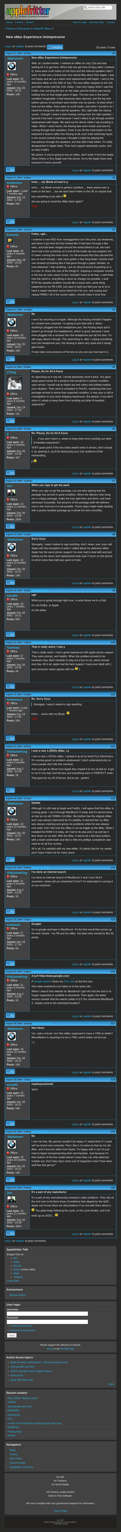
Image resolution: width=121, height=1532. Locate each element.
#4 (113, 309)
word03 (12, 595)
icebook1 (13, 924)
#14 (113, 867)
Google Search (42, 981)
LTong (11, 372)
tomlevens (14, 182)
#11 (113, 694)
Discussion (23, 28)
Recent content (18, 1295)
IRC (15, 1258)
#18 (113, 1079)
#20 (113, 1187)
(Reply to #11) (40, 746)
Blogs (13, 1450)
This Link (69, 981)
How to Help (60, 1511)
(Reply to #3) (41, 309)
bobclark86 (13, 1410)
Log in (8, 46)
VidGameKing (17, 751)
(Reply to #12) (40, 798)
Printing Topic (14, 1431)
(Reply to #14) (40, 919)
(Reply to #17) (40, 1079)
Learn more (13, 1280)
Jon (9, 486)
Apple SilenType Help (21, 1380)
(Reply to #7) (39, 534)
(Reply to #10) (40, 694)
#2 (113, 177)
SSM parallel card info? (22, 1366)
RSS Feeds (16, 1458)
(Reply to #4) (39, 367)
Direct (50, 1348)
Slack (16, 1273)
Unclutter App (67, 1348)
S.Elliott (11, 1402)
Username (13, 1309)
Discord (17, 1265)
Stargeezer (13, 1427)
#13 (113, 798)
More (111, 1384)
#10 (113, 642)
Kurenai (12, 234)
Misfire (16, 1269)
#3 (113, 229)
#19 (113, 1131)
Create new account (20, 1326)
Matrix (16, 1262)
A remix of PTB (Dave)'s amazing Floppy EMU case (34, 1423)
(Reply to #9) (39, 642)
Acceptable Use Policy (21, 1467)
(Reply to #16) (41, 1023)
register (20, 46)
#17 (113, 1023)
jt (8, 434)
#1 (113, 53)
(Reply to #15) (40, 971)
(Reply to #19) (40, 1187)
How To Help (79, 22)
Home (9, 22)
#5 (113, 367)
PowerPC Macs (42, 28)
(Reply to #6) (41, 480)
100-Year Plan (96, 22)
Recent (30, 22)
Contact (111, 22)
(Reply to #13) (40, 867)
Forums (19, 22)
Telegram (18, 1277)
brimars (11, 1435)
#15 (113, 919)
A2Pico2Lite (16, 1375)
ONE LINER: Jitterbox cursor (22, 1398)
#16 (113, 971)
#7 (113, 480)
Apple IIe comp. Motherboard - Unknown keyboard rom (39, 1362)
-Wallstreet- (15, 58)
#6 (113, 428)
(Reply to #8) (39, 590)
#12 (113, 746)
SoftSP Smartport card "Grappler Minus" (31, 1371)
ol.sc (9, 1418)
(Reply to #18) (40, 1131)
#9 (113, 590)
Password (13, 1317)
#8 (113, 534)
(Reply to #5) (39, 428)
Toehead (13, 647)
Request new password (22, 1330)
